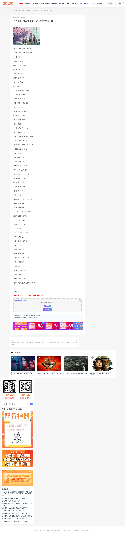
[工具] (92, 3)
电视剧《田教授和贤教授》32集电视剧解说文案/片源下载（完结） (27, 343)
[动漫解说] (27, 11)
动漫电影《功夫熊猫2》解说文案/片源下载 (49, 373)
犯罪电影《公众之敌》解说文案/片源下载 (14, 508)
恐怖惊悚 (41, 3)
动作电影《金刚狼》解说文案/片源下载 (14, 498)
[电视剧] (74, 3)
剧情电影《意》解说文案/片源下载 (12, 501)
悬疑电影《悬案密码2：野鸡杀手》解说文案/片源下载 (17, 504)
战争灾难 (54, 3)
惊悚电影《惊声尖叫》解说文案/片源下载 (14, 518)
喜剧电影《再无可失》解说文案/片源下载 (14, 513)
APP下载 (99, 3)
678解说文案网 (20, 11)
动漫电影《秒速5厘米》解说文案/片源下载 (32, 317)
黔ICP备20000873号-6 (85, 530)
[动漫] (80, 3)
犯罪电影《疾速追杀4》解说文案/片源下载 (15, 521)
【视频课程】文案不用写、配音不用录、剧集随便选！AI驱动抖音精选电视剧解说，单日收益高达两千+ (17, 493)
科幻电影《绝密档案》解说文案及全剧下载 (75, 373)
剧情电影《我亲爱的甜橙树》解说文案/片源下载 (101, 373)
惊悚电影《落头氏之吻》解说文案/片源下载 (22, 373)
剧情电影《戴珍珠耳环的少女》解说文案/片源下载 (64, 342)
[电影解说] (28, 3)
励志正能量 (61, 3)
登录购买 (47, 309)
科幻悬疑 (35, 3)
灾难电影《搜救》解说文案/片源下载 (13, 510)
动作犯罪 (47, 3)
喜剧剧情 (67, 3)
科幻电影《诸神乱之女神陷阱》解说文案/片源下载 (17, 516)
